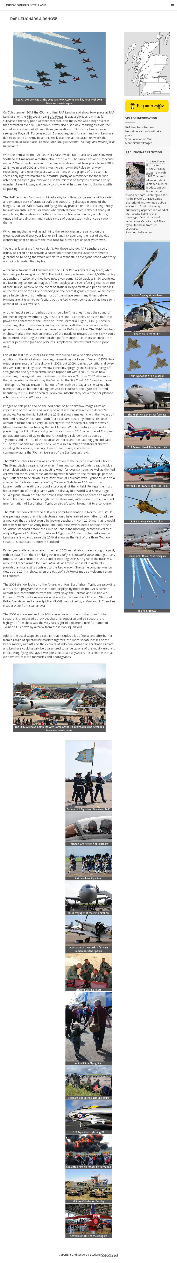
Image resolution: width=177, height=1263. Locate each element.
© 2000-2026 (109, 1254)
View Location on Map (139, 139)
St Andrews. (56, 116)
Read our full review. (139, 232)
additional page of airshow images (71, 406)
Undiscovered (25, 5)
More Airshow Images (59, 103)
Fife (29, 116)
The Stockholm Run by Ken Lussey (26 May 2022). (155, 167)
